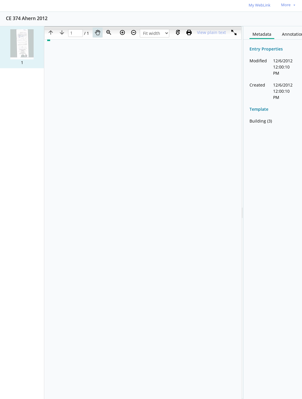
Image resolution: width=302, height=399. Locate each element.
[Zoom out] (134, 32)
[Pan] (98, 32)
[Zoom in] (122, 32)
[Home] (31, 5)
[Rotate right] (178, 32)
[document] (272, 212)
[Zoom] (109, 32)
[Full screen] (234, 32)
